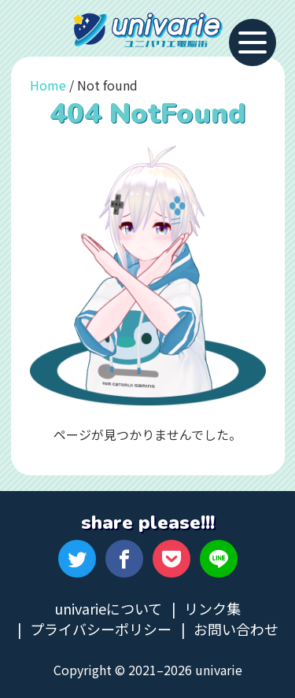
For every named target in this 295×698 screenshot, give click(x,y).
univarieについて (108, 608)
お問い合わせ (236, 629)
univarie (148, 29)
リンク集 (212, 608)
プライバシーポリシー (100, 629)
